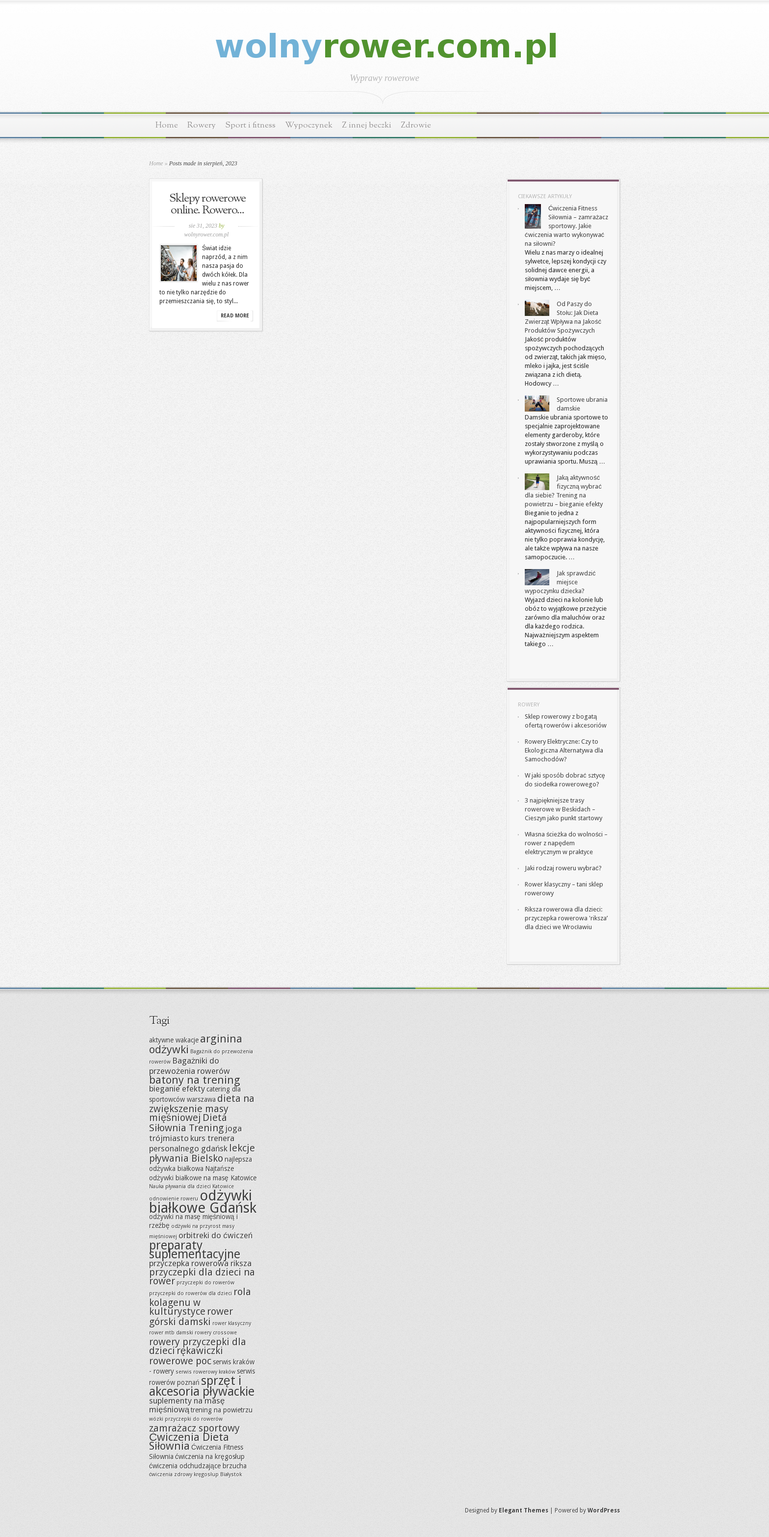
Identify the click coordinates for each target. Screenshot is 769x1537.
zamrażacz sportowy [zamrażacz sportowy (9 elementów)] (194, 1428)
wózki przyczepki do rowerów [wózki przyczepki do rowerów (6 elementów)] (186, 1419)
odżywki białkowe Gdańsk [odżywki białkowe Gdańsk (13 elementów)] (202, 1201)
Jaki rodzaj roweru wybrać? (563, 868)
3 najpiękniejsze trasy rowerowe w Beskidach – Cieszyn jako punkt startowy (563, 809)
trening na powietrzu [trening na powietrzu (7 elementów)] (222, 1410)
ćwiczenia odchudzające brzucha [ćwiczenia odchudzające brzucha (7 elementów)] (198, 1466)
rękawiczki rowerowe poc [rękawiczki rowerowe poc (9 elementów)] (186, 1356)
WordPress (604, 1510)
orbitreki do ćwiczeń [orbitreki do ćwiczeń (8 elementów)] (216, 1235)
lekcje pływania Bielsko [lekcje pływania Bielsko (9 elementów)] (202, 1153)
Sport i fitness (250, 125)
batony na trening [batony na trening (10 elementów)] (194, 1079)
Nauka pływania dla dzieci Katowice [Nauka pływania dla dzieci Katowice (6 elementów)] (191, 1186)
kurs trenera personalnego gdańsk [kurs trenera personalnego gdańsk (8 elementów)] (191, 1143)
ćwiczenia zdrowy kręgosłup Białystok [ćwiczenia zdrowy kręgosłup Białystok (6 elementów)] (195, 1474)
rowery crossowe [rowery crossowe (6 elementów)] (216, 1332)
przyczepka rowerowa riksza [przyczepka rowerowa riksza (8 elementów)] (200, 1263)
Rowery (201, 125)
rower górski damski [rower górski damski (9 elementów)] (191, 1316)
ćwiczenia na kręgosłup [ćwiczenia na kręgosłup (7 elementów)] (210, 1456)
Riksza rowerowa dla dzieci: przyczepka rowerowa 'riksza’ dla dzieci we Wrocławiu (566, 918)
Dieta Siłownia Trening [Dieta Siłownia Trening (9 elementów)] (188, 1123)
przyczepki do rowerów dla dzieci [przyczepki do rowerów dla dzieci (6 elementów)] (190, 1293)
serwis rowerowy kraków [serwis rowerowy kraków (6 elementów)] (205, 1372)
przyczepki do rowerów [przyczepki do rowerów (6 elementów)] (205, 1282)
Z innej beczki (366, 125)
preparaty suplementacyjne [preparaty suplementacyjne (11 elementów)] (194, 1249)
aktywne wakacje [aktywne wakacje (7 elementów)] (174, 1040)
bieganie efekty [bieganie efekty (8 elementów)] (177, 1089)
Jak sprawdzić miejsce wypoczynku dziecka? (560, 582)
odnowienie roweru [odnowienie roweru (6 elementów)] (173, 1199)
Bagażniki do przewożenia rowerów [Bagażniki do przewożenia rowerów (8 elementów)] (189, 1066)
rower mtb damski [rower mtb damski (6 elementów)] (171, 1332)
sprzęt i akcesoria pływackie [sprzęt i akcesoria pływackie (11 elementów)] (202, 1386)
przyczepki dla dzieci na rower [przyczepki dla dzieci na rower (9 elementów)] (202, 1276)
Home (166, 125)
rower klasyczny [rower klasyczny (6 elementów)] (231, 1323)
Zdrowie (416, 125)
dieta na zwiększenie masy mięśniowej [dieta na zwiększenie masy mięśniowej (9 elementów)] (202, 1108)
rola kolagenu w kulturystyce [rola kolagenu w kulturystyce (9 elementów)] (200, 1301)
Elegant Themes (523, 1510)
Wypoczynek (309, 125)
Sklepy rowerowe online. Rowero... (207, 204)
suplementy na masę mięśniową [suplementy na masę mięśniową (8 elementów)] (187, 1405)
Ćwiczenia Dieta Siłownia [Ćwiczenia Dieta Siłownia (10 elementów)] (189, 1441)
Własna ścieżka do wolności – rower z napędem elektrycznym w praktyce (566, 843)
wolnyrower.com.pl (206, 234)
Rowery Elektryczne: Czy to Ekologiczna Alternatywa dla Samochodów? (564, 750)
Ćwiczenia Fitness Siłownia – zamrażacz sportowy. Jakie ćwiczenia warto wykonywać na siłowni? (566, 226)
